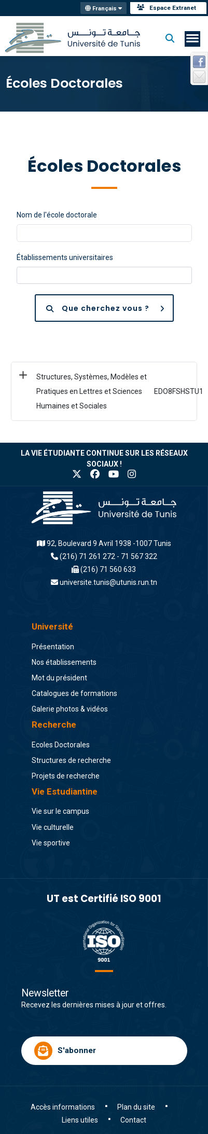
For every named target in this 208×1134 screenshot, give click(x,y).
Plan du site (136, 1107)
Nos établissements (64, 662)
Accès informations (63, 1107)
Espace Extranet (166, 7)
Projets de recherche (66, 776)
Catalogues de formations (74, 693)
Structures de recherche (71, 760)
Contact (133, 1120)
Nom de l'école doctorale (57, 215)
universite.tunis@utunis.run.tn (108, 582)
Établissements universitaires (65, 257)
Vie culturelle (53, 827)
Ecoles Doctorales (61, 745)
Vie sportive (51, 843)
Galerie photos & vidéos (70, 709)
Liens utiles (80, 1120)
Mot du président (59, 678)
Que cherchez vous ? (109, 308)
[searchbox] (25, 275)
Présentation (53, 647)
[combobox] (104, 275)
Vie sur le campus (60, 811)
